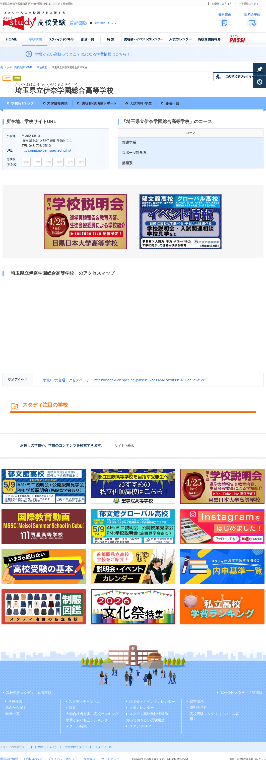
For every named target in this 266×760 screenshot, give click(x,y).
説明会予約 (198, 708)
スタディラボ (103, 746)
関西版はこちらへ (105, 22)
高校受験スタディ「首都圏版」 (30, 693)
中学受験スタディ (249, 3)
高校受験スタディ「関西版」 (243, 693)
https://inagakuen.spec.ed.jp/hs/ (46, 150)
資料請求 (197, 701)
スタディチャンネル (84, 701)
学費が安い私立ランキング (87, 720)
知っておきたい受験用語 (145, 720)
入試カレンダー (141, 708)
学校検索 (42, 67)
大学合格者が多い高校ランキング (92, 714)
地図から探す (15, 708)
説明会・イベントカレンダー (152, 701)
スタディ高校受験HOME (18, 67)
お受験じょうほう (222, 3)
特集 (72, 708)
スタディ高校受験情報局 (148, 714)
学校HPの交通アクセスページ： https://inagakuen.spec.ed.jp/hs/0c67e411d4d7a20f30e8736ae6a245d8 (124, 380)
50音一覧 (12, 714)
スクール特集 (76, 726)
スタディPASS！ (142, 726)
